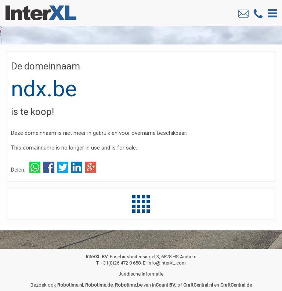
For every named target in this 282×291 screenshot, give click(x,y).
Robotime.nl (70, 285)
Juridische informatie (141, 274)
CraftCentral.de (236, 285)
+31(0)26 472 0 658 (121, 263)
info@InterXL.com (167, 263)
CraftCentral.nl (198, 285)
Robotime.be (128, 285)
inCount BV (163, 285)
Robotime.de (99, 285)
